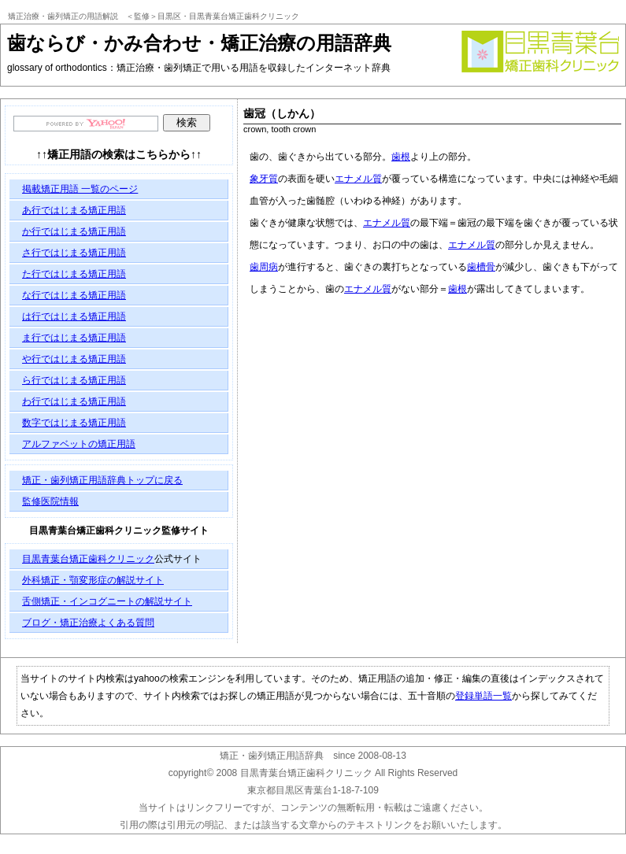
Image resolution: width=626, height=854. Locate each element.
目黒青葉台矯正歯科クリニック (88, 558)
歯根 (400, 156)
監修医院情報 (50, 501)
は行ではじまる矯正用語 (74, 316)
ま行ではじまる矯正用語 (74, 337)
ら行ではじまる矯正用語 (74, 380)
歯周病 (264, 266)
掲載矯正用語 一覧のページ (80, 188)
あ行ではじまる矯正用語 (74, 210)
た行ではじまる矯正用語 (74, 273)
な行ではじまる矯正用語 (74, 295)
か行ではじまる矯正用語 (74, 231)
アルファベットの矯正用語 (78, 443)
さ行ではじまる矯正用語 (74, 252)
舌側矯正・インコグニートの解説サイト (107, 601)
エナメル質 (358, 178)
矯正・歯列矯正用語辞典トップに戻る (102, 480)
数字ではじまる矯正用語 (74, 422)
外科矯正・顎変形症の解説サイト (93, 580)
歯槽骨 (481, 266)
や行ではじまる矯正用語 (74, 358)
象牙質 (264, 178)
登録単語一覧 (483, 695)
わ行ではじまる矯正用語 (74, 401)
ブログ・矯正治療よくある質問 (88, 622)
